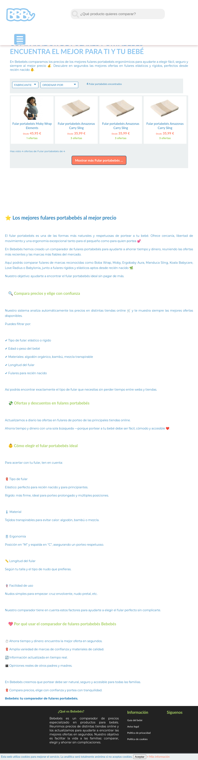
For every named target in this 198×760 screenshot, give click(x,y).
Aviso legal (133, 726)
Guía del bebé (134, 720)
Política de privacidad (139, 732)
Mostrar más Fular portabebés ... (99, 160)
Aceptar (140, 756)
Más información (158, 756)
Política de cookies (137, 739)
